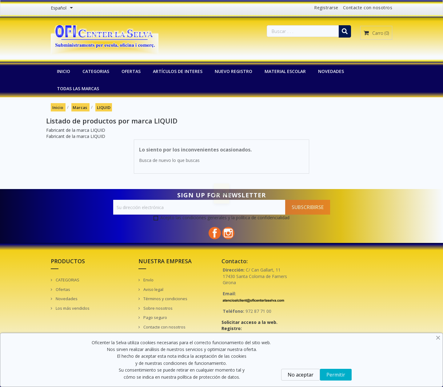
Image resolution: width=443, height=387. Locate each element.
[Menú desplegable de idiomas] (63, 8)
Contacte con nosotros (368, 7)
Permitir (335, 374)
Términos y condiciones (164, 298)
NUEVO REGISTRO (233, 71)
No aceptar (300, 374)
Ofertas (62, 289)
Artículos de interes (177, 71)
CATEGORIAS (95, 71)
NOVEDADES (331, 71)
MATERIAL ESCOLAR (285, 71)
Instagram (228, 233)
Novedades (66, 298)
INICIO (63, 71)
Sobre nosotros (157, 308)
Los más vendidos (72, 308)
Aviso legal (152, 289)
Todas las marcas (78, 88)
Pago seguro (154, 317)
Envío (148, 280)
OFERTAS (131, 71)
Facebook (215, 233)
